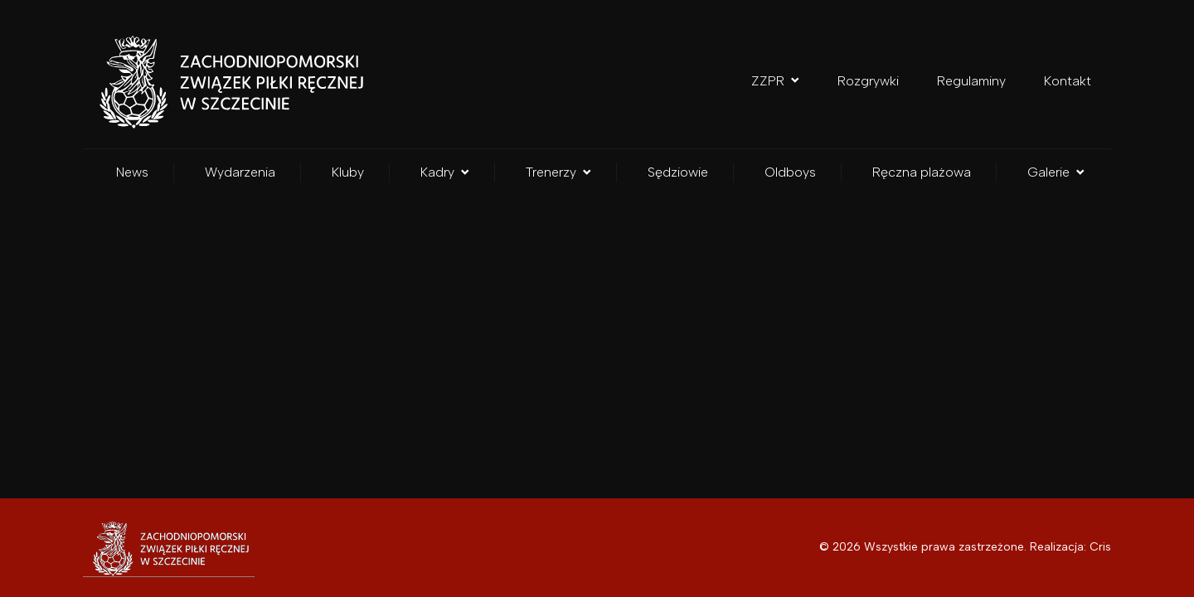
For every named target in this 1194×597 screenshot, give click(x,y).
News (132, 172)
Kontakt (1067, 81)
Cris (1100, 547)
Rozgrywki (868, 81)
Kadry (444, 172)
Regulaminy (971, 81)
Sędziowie (678, 172)
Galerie (1056, 172)
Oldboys (790, 172)
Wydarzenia (240, 172)
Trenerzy (558, 172)
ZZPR (775, 81)
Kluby (348, 172)
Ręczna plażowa (921, 172)
